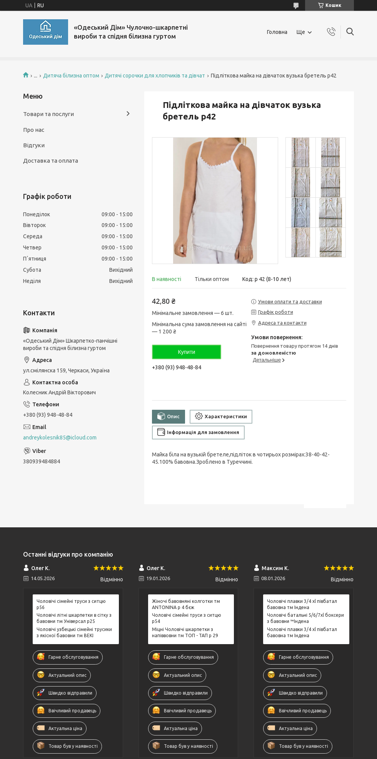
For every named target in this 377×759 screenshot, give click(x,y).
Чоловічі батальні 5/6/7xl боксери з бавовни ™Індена (305, 618)
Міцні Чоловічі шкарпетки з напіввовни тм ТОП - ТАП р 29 (185, 632)
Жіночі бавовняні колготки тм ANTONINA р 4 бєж (186, 604)
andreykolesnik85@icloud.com (60, 437)
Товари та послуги (48, 114)
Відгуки (34, 145)
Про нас (33, 129)
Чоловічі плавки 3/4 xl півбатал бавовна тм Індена (302, 604)
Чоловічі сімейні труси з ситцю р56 (71, 604)
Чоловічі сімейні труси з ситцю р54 (186, 618)
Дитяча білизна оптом (71, 75)
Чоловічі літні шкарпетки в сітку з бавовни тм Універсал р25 (74, 618)
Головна (277, 32)
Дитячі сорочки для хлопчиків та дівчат (155, 75)
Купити (186, 352)
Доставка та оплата (50, 160)
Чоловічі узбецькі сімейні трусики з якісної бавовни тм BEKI (74, 632)
